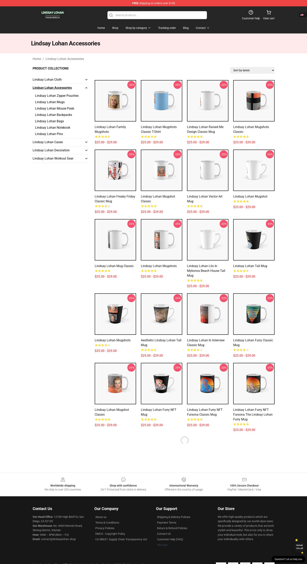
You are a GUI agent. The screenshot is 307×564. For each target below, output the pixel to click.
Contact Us (164, 533)
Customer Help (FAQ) (170, 539)
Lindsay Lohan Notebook (52, 127)
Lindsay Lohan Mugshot (250, 196)
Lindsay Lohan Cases (48, 142)
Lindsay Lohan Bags (49, 121)
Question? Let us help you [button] (288, 559)
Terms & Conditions (107, 522)
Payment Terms (166, 522)
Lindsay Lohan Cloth (47, 79)
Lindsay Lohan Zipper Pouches (57, 96)
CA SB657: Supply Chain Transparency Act (121, 539)
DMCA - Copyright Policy (110, 533)
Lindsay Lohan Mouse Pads (54, 108)
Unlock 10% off (299, 546)
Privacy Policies (104, 528)
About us (100, 517)
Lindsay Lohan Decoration (51, 150)
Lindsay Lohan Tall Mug (250, 266)
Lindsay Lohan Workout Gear (53, 158)
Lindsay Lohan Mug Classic (114, 266)
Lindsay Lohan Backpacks (53, 115)
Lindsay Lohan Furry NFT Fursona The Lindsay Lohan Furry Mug (253, 414)
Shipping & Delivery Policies (173, 517)
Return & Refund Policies (172, 528)
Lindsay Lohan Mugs (50, 102)
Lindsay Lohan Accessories (65, 59)
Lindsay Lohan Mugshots (159, 266)
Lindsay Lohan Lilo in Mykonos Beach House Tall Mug (206, 270)
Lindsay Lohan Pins (49, 134)
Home (37, 59)
